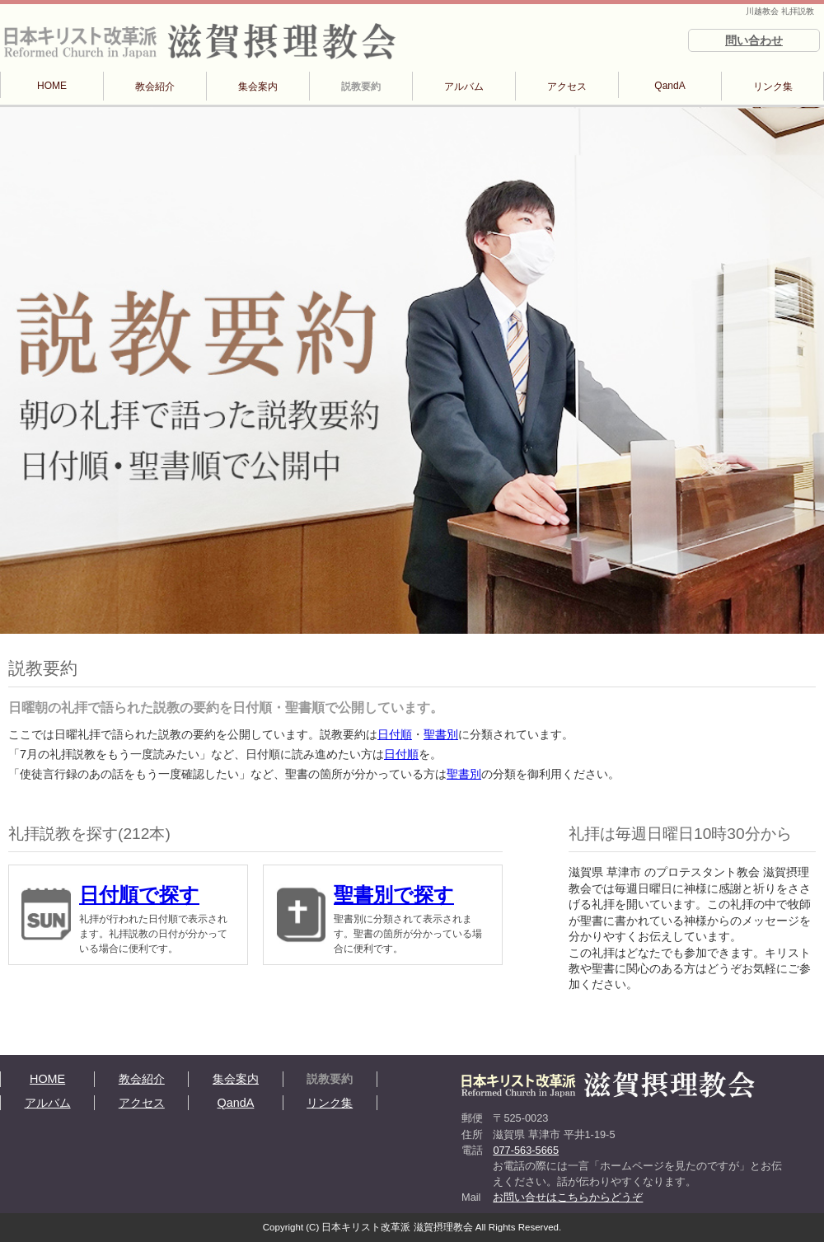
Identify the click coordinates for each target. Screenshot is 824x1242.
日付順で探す (139, 894)
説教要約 (361, 86)
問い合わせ (754, 40)
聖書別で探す (394, 894)
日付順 (394, 734)
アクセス (567, 86)
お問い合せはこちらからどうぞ (568, 1197)
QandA (669, 85)
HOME (52, 85)
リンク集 (773, 86)
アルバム (464, 86)
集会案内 (258, 86)
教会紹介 (155, 86)
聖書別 (441, 734)
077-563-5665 (526, 1150)
